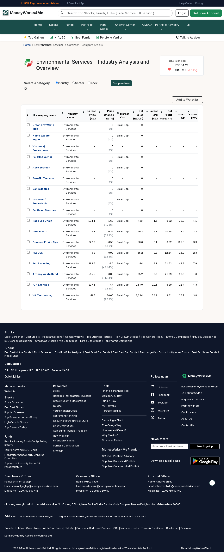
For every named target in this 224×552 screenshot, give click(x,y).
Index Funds (11, 356)
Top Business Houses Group (21, 417)
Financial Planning (63, 441)
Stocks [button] (53, 24)
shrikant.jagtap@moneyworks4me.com (34, 486)
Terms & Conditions (152, 528)
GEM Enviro (40, 232)
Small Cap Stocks (45, 341)
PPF (38, 370)
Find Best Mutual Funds (17, 352)
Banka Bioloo (41, 189)
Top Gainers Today (152, 337)
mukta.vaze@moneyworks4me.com (104, 486)
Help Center (185, 3)
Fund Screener (43, 352)
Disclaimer (172, 528)
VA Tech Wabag (42, 295)
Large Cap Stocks (90, 341)
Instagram (160, 410)
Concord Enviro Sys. (45, 242)
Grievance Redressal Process (93, 528)
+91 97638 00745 (27, 491)
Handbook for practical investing (72, 396)
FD (12, 370)
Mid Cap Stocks (68, 341)
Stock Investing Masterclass (69, 401)
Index (92, 83)
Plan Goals (104, 26)
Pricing (199, 3)
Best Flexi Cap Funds (125, 352)
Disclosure (187, 528)
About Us (186, 419)
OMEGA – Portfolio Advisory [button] (160, 24)
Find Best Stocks (14, 407)
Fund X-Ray (109, 401)
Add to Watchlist (187, 100)
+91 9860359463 (191, 393)
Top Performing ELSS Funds (20, 450)
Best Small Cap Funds (97, 352)
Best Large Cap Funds (153, 352)
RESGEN (38, 253)
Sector (78, 83)
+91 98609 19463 (98, 491)
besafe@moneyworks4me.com (199, 387)
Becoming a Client (112, 420)
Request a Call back (193, 400)
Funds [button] (69, 24)
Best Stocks (33, 337)
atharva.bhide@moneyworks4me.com (177, 486)
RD (32, 370)
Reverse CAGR (60, 370)
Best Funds (80, 37)
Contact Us (188, 425)
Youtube (159, 403)
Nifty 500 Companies (204, 337)
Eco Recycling (41, 263)
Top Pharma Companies (118, 341)
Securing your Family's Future (70, 421)
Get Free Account (206, 13)
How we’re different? (114, 430)
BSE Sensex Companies (18, 341)
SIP (6, 370)
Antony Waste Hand (45, 274)
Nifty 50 (57, 37)
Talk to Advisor (188, 37)
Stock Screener (13, 337)
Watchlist (10, 391)
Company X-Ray (111, 396)
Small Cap (123, 125)
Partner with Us (190, 406)
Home (38, 24)
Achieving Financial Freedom (70, 431)
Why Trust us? (110, 435)
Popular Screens (52, 337)
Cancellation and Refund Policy (44, 528)
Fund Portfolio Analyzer (68, 352)
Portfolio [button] (87, 24)
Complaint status (14, 528)
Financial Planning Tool (115, 391)
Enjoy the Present (63, 426)
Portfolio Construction (66, 446)
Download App (75, 3)
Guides (57, 406)
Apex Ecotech (41, 168)
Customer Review (112, 440)
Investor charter (130, 528)
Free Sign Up (205, 446)
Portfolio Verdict (109, 37)
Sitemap (58, 450)
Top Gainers (34, 37)
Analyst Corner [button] (125, 24)
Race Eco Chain (42, 221)
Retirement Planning (65, 416)
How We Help (61, 436)
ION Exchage (41, 285)
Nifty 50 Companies (177, 337)
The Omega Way (111, 425)
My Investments (14, 386)
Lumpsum (22, 370)
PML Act (69, 528)
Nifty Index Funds (179, 352)
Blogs (56, 391)
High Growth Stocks (126, 337)
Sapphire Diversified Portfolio (119, 461)
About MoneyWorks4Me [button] (196, 548)
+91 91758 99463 (170, 491)
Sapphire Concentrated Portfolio (121, 466)
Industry (62, 83)
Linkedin (159, 387)
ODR (116, 528)
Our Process (188, 412)
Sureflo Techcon (43, 178)
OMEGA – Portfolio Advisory (118, 456)
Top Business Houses (99, 337)
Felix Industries (42, 157)
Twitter (158, 418)
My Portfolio (109, 406)
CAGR (45, 370)
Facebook (160, 395)
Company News (74, 337)
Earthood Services (44, 210)
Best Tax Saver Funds (204, 352)
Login (182, 13)
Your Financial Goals (65, 411)
